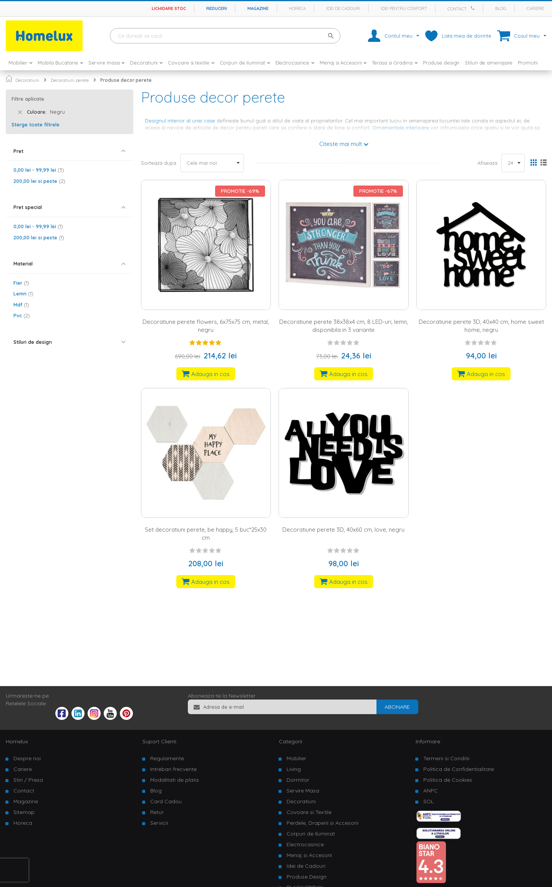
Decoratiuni (27, 80)
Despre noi (27, 758)
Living (294, 769)
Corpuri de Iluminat (311, 833)
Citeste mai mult (340, 144)
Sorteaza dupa (158, 163)
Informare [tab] (428, 741)
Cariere (535, 8)
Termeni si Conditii (446, 758)
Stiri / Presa (28, 779)
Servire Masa (303, 790)
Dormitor (298, 779)
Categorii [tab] (290, 741)
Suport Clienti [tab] (159, 741)
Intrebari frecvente (173, 769)
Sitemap (24, 812)
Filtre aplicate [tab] (28, 99)
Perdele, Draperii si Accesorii (322, 822)
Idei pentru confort (404, 8)
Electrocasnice (305, 844)
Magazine (258, 8)
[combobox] (225, 35)
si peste (39, 181)
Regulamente (167, 758)
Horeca (297, 8)
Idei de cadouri (343, 8)
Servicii (159, 822)
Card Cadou (166, 801)
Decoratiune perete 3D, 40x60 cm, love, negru (343, 529)
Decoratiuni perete (70, 80)
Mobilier (296, 758)
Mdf (21, 305)
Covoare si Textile (309, 812)
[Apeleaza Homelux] (473, 8)
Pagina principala (9, 78)
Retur (157, 812)
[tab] (69, 151)
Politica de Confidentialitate (458, 769)
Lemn (23, 293)
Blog (500, 8)
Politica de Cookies (447, 779)
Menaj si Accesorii (309, 855)
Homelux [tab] (17, 741)
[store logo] (44, 35)
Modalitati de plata (174, 779)
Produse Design (307, 876)
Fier (21, 283)
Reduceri (216, 8)
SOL (428, 801)
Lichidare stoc (169, 8)
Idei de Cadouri (306, 865)
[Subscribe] (397, 707)
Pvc (21, 315)
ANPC (430, 790)
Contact (457, 9)
